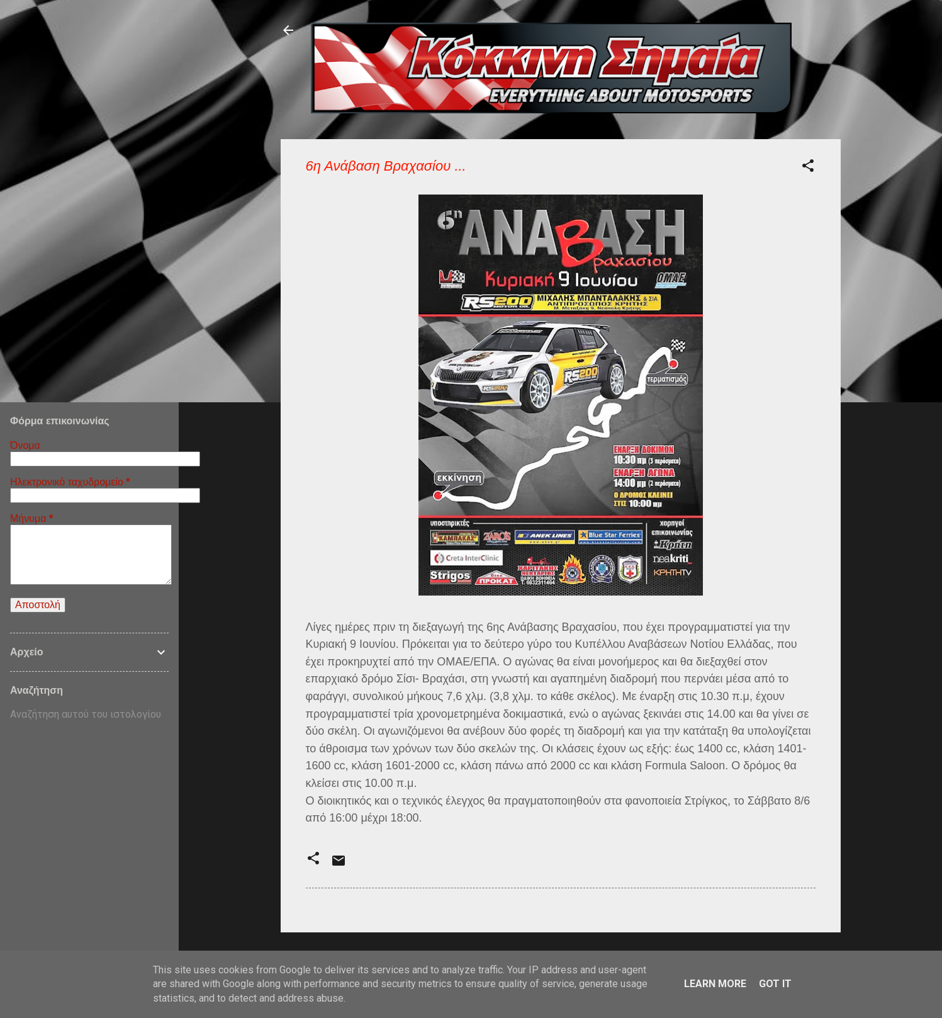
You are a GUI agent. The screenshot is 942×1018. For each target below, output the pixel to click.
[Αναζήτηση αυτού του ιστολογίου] (89, 714)
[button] (808, 168)
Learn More (715, 984)
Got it (775, 984)
